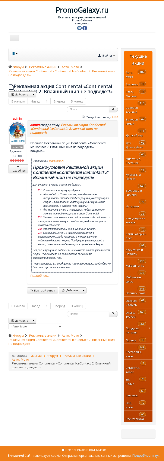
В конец (77, 101)
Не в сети (17, 147)
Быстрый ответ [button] (42, 290)
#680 (115, 117)
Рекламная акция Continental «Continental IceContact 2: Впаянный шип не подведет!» (67, 129)
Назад (35, 101)
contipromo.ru (56, 160)
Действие (19, 94)
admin (17, 118)
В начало (18, 101)
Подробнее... (40, 275)
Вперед (59, 101)
